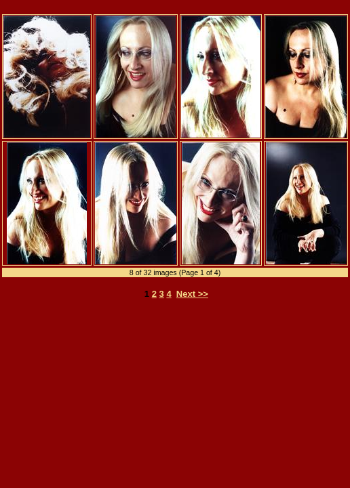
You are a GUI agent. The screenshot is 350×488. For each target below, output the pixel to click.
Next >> (192, 294)
